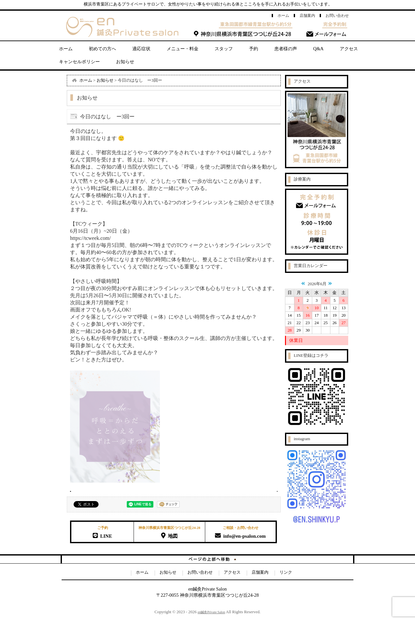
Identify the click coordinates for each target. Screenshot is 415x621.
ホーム (283, 15)
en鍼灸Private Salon (211, 612)
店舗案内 (307, 15)
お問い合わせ (337, 15)
